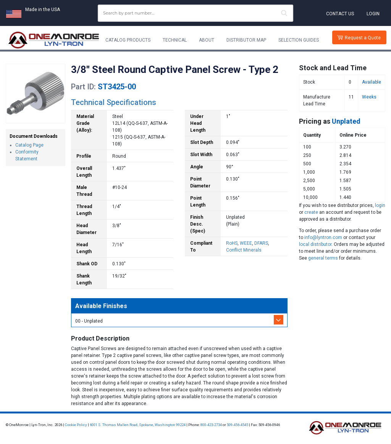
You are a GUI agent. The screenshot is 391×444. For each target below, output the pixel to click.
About (206, 40)
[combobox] (195, 13)
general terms (323, 258)
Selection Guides (298, 40)
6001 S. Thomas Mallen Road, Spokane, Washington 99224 (138, 425)
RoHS (232, 243)
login (380, 205)
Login (373, 13)
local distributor (315, 244)
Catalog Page (29, 145)
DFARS (261, 243)
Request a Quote (363, 37)
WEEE (246, 243)
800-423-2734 (211, 425)
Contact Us (340, 13)
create (311, 212)
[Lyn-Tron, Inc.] (53, 40)
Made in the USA (42, 9)
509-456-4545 (237, 425)
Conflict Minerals (244, 250)
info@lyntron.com (323, 237)
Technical (175, 40)
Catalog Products (127, 40)
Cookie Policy (76, 425)
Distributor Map (246, 40)
